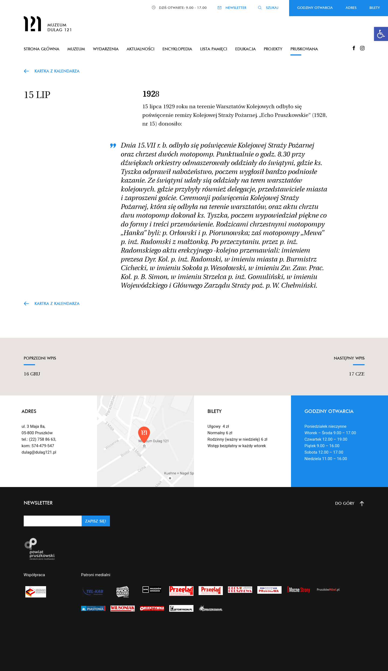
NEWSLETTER (236, 7)
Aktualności (140, 48)
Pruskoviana (304, 48)
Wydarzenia (106, 48)
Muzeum (76, 48)
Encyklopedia (177, 48)
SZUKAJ (272, 7)
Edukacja (245, 48)
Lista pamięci (213, 48)
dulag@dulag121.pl (39, 452)
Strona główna (41, 48)
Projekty (273, 48)
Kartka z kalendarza (56, 71)
